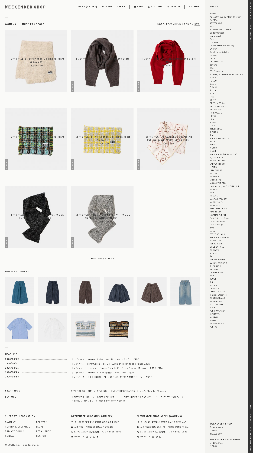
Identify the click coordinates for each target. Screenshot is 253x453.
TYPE (212, 275)
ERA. (212, 67)
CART (139, 6)
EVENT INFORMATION (123, 390)
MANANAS (215, 205)
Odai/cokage (216, 224)
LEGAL (39, 426)
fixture (213, 83)
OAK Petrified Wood (219, 218)
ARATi (213, 26)
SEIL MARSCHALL (218, 259)
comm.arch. (216, 35)
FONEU (213, 80)
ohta (212, 227)
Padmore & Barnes (219, 237)
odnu (212, 230)
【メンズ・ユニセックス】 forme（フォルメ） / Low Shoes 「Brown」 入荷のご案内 (117, 368)
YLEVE (212, 307)
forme (213, 77)
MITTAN (213, 173)
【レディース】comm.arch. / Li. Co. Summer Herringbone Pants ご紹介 (111, 363)
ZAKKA (121, 6)
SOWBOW (214, 250)
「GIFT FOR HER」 (106, 397)
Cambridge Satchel (219, 51)
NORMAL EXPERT (218, 214)
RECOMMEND (173, 23)
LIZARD (213, 167)
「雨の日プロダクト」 (82, 400)
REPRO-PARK (216, 243)
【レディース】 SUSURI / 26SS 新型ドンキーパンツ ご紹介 (102, 372)
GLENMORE (215, 109)
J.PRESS (214, 131)
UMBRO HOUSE (217, 291)
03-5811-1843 (178, 431)
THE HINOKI (215, 266)
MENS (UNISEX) (87, 6)
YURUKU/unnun (217, 310)
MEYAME (214, 195)
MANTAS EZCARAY (218, 199)
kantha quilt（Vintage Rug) (223, 154)
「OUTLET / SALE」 (169, 397)
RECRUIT (194, 6)
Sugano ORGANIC (219, 262)
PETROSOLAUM (217, 234)
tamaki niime (216, 272)
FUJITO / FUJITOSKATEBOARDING (226, 74)
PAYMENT (10, 422)
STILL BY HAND (217, 246)
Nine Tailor (215, 211)
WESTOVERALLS (217, 297)
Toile (212, 282)
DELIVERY (41, 422)
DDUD (213, 58)
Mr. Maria (214, 176)
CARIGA (213, 48)
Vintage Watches (218, 294)
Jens (212, 135)
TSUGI (213, 278)
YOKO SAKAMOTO (219, 304)
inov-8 (213, 122)
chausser (214, 42)
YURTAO (214, 326)
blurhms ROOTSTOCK (221, 29)
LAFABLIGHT (216, 170)
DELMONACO (216, 61)
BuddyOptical (217, 32)
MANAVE (214, 189)
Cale (212, 39)
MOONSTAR (215, 179)
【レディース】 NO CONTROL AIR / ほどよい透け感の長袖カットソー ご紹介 (112, 376)
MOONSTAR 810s (218, 183)
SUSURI (213, 253)
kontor (213, 144)
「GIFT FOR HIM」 (81, 397)
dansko (213, 55)
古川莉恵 (214, 317)
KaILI (212, 141)
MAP (115, 422)
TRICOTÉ (214, 269)
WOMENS (107, 6)
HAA (212, 119)
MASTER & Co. (217, 202)
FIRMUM (214, 87)
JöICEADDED (216, 128)
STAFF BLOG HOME (81, 390)
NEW (197, 23)
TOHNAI (214, 285)
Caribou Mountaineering (222, 45)
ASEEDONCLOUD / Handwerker (225, 16)
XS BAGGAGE (216, 301)
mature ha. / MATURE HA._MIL (224, 186)
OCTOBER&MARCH (219, 221)
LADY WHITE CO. (218, 163)
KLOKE (213, 151)
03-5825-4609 (111, 431)
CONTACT (10, 436)
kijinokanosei (217, 157)
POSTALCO (215, 240)
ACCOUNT (155, 6)
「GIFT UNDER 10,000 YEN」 (137, 397)
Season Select (217, 323)
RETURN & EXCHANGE (17, 426)
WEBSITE (77, 436)
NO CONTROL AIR (218, 208)
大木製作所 (215, 313)
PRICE (187, 23)
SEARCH (173, 6)
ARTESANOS (216, 23)
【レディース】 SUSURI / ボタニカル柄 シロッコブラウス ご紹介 (105, 359)
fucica (213, 90)
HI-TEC (213, 115)
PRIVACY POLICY (14, 431)
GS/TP (213, 99)
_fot (212, 96)
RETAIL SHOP (43, 431)
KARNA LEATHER (218, 160)
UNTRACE (214, 288)
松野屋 (213, 320)
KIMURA (214, 147)
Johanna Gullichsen (220, 138)
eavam (213, 64)
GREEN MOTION (217, 103)
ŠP (211, 256)
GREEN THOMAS (218, 106)
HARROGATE (216, 112)
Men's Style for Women (153, 390)
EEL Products (216, 71)
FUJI (212, 93)
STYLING (102, 390)
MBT (212, 192)
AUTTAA (214, 19)
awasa (213, 13)
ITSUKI (213, 125)
